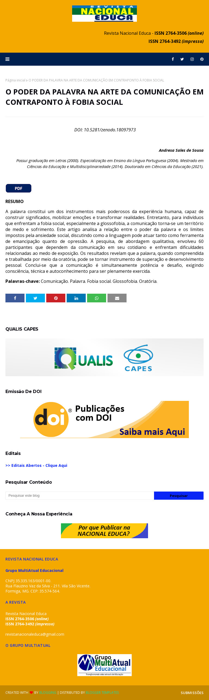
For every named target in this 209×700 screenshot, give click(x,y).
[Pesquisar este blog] (79, 496)
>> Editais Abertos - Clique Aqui (36, 465)
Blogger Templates (102, 692)
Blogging (47, 692)
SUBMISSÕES (192, 692)
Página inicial (15, 80)
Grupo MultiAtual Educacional (34, 570)
